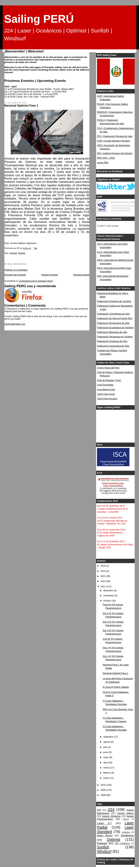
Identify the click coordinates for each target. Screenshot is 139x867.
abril (105, 762)
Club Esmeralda (105, 385)
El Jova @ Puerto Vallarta (116, 687)
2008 (103, 795)
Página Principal (49, 275)
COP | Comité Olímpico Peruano (113, 141)
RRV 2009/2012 (122, 843)
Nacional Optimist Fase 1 (115, 673)
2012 (103, 581)
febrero (107, 773)
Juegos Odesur (125, 813)
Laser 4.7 (104, 823)
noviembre (109, 595)
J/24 (111, 809)
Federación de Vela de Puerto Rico (114, 318)
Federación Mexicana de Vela (112, 332)
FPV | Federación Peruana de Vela (114, 136)
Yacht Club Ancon (106, 394)
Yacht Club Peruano (107, 398)
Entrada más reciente (15, 275)
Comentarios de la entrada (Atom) (36, 281)
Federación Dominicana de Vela (113, 323)
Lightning (126, 832)
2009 (103, 790)
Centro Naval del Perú (108, 368)
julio (105, 747)
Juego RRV (103, 162)
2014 (103, 571)
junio (106, 752)
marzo (106, 767)
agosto (107, 742)
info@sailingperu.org (14, 324)
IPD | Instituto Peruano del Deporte (114, 153)
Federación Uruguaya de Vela (112, 341)
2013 (103, 576)
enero (106, 778)
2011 (103, 586)
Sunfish (103, 847)
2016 (103, 566)
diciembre (108, 590)
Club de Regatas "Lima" (109, 380)
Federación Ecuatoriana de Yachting (115, 327)
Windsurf (104, 851)
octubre (107, 600)
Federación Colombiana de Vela (113, 314)
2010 (103, 785)
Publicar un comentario (16, 270)
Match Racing (105, 835)
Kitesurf (126, 819)
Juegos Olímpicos (111, 816)
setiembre (108, 737)
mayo (106, 757)
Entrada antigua (81, 275)
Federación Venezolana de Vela (113, 346)
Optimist (13, 253)
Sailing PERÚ (39, 19)
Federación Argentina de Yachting (114, 301)
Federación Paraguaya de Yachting (115, 336)
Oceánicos (127, 835)
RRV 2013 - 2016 (106, 158)
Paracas (21, 253)
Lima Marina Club (106, 389)
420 (99, 810)
